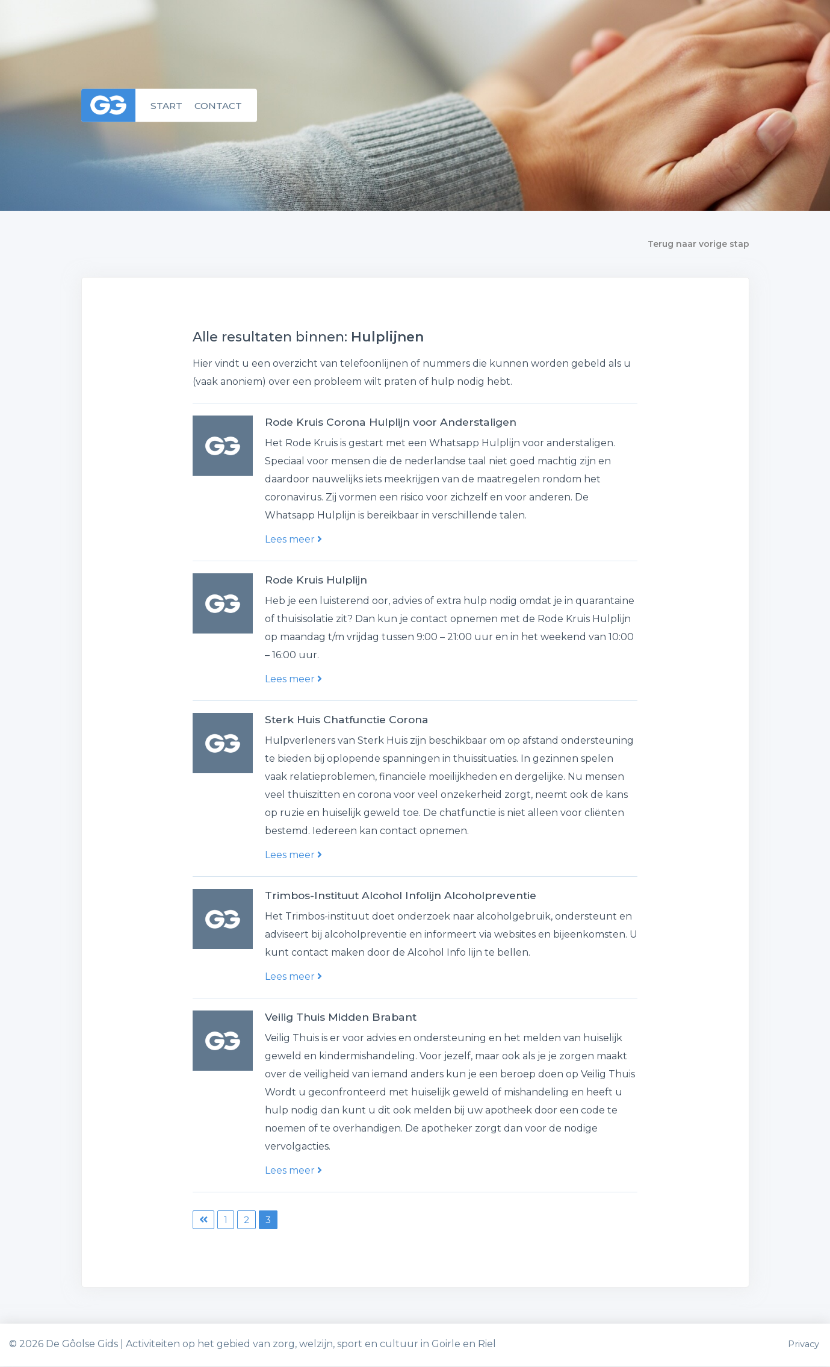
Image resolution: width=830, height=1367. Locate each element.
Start (167, 105)
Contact (221, 105)
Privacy (803, 1345)
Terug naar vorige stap (698, 243)
